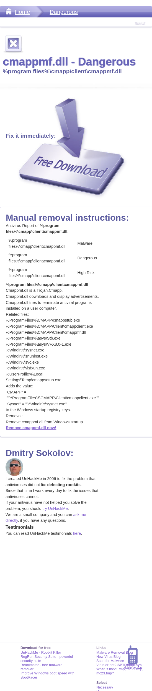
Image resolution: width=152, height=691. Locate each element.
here (77, 533)
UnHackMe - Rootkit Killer (40, 652)
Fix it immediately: (31, 135)
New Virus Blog (108, 657)
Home (22, 12)
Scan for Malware (110, 661)
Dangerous (64, 12)
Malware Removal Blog (114, 652)
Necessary (104, 687)
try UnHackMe (55, 508)
